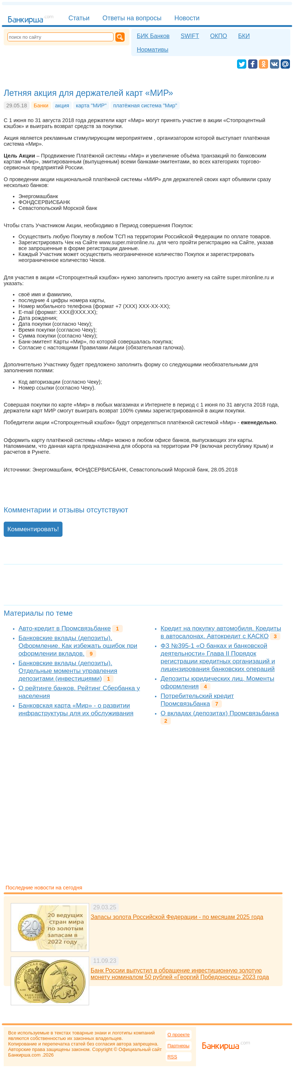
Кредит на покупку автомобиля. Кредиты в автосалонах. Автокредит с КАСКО (220, 632)
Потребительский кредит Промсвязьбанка (197, 699)
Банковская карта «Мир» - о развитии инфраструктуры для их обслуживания (76, 709)
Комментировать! (33, 529)
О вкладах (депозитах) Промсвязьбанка (219, 713)
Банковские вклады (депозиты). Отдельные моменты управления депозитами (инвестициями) (67, 670)
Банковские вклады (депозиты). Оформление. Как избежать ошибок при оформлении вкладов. (77, 645)
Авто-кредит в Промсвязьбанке (64, 628)
